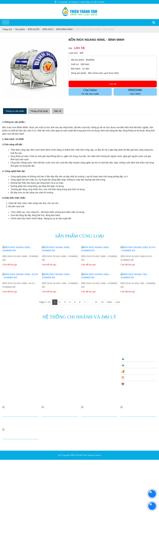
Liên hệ (112, 84)
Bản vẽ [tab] (57, 111)
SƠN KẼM (60, 377)
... (90, 295)
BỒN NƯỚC (61, 360)
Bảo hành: (76, 68)
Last (118, 295)
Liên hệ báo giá (9, 261)
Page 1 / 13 (44, 295)
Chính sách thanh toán (91, 357)
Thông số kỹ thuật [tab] (39, 111)
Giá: (71, 48)
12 (96, 295)
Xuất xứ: (75, 64)
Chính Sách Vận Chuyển (92, 352)
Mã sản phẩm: (78, 60)
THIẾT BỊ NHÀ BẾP (64, 365)
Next (109, 295)
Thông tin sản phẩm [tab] (15, 111)
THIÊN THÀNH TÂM (78, 440)
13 (102, 295)
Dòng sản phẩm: (79, 73)
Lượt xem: (73, 53)
